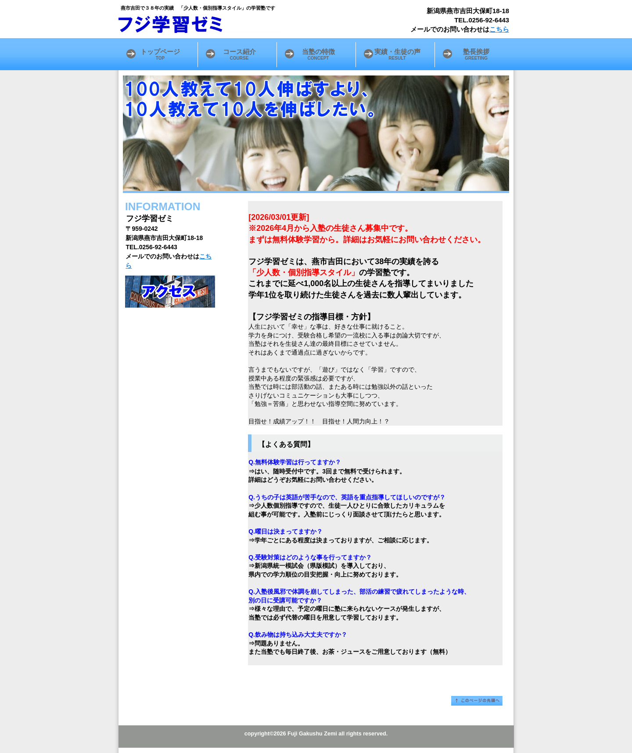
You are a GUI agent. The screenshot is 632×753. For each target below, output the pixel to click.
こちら (499, 29)
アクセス (170, 292)
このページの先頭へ (477, 701)
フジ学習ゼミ (228, 24)
